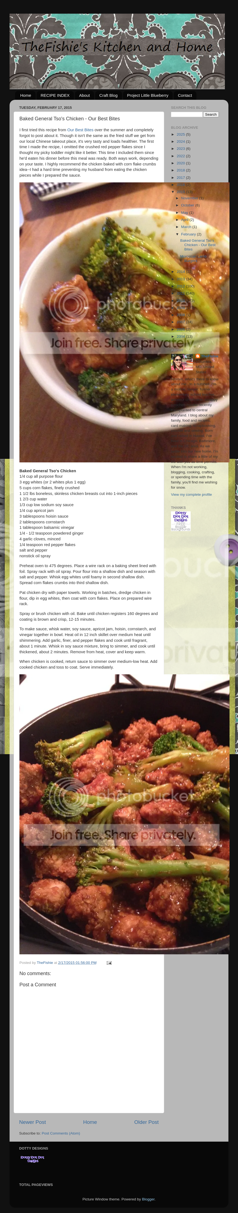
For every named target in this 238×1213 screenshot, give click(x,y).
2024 (181, 141)
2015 (181, 192)
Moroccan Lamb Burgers (193, 258)
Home (25, 95)
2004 (181, 336)
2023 (181, 149)
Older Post (146, 1122)
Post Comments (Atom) (61, 1133)
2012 (181, 286)
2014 (181, 272)
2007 (181, 322)
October (188, 205)
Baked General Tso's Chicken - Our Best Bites (198, 244)
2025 (181, 134)
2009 (181, 308)
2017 (181, 178)
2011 (181, 293)
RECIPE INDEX (55, 95)
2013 (181, 279)
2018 (181, 170)
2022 (181, 156)
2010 (181, 301)
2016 (181, 185)
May (185, 213)
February (189, 234)
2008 (181, 315)
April (185, 220)
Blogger (148, 1199)
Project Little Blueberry (148, 95)
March (186, 227)
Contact (185, 95)
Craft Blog (108, 95)
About (84, 95)
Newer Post (32, 1122)
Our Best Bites (80, 130)
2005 (181, 329)
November (190, 198)
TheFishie (209, 356)
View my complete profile (191, 494)
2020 (181, 163)
